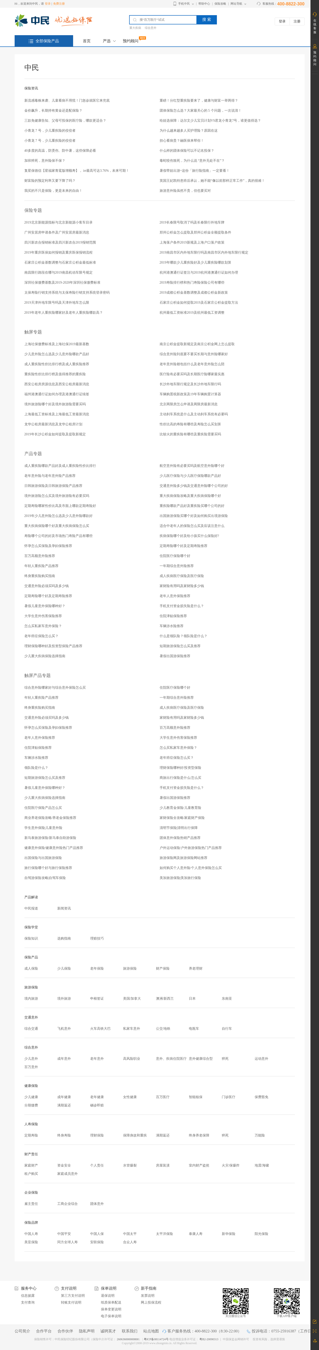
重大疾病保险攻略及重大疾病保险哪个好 (190, 496)
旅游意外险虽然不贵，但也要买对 (185, 191)
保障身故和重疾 (135, 1135)
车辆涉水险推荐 (172, 626)
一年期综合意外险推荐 (177, 566)
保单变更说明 (111, 1309)
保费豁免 (261, 1097)
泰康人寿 (196, 1234)
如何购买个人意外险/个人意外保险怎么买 (191, 868)
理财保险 (97, 1135)
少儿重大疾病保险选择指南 (44, 656)
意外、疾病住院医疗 (171, 1059)
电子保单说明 (111, 1316)
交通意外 (31, 1017)
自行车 (227, 1028)
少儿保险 (64, 968)
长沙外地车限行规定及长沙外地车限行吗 (190, 384)
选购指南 (64, 938)
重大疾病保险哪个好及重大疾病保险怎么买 (56, 526)
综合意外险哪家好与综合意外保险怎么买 (55, 687)
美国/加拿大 (132, 998)
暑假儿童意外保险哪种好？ (44, 606)
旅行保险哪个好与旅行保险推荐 (48, 868)
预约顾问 (130, 41)
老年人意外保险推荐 (175, 596)
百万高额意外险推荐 (39, 556)
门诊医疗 (228, 1097)
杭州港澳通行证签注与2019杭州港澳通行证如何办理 (199, 272)
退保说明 (108, 1295)
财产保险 (163, 968)
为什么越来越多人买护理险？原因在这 (189, 130)
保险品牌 (31, 1222)
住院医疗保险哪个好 (175, 556)
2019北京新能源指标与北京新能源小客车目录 (58, 222)
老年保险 (97, 968)
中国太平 (130, 1234)
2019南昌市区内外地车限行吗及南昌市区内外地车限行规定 (204, 252)
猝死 (225, 1059)
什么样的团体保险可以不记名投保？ (187, 150)
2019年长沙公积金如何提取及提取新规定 (55, 434)
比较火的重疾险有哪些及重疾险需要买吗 (190, 434)
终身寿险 (64, 1135)
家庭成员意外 (67, 1174)
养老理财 (196, 968)
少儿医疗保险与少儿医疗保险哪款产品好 (190, 476)
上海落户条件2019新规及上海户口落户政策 (192, 242)
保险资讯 (31, 88)
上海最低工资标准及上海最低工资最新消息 (56, 414)
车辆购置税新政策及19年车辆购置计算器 (190, 394)
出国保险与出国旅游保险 (43, 858)
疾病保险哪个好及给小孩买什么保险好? (189, 536)
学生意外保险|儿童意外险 (43, 828)
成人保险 (31, 968)
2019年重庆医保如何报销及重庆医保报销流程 (58, 252)
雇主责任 (31, 1204)
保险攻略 (220, 3)
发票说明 (148, 1295)
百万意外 (31, 1067)
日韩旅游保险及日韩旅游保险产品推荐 (53, 486)
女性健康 (130, 1097)
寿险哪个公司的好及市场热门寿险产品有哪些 (58, 536)
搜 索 (206, 19)
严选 (107, 41)
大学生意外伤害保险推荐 (43, 616)
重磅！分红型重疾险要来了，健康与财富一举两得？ (199, 100)
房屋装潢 (163, 1165)
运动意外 (261, 1059)
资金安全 (64, 1165)
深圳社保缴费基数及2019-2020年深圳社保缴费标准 (62, 282)
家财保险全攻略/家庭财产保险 (182, 818)
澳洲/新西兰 (165, 998)
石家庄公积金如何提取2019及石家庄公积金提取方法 (199, 302)
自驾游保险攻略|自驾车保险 (45, 878)
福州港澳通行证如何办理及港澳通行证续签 (56, 394)
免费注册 (59, 3)
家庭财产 (31, 1165)
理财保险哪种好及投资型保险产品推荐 (53, 646)
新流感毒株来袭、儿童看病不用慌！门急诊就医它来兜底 (67, 100)
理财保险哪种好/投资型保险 (181, 768)
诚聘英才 (108, 1331)
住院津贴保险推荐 (173, 616)
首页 (87, 41)
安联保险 (97, 1242)
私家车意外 (131, 1028)
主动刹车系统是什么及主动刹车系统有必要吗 (194, 414)
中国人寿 (31, 1234)
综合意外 (150, 28)
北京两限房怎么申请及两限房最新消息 (189, 404)
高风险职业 (131, 1059)
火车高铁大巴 (100, 1028)
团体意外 (97, 1204)
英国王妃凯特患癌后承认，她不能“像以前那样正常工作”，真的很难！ (212, 180)
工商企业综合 (67, 1204)
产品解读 (31, 897)
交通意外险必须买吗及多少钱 (46, 586)
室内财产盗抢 (199, 1165)
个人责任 (97, 1165)
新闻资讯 (64, 908)
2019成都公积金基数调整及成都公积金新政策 (194, 292)
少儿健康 (31, 1097)
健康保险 (31, 1086)
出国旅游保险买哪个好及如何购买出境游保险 (194, 516)
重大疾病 (135, 28)
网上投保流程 (151, 1302)
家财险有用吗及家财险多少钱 (182, 586)
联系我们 (129, 1331)
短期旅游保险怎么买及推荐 (180, 646)
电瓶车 (194, 1028)
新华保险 (228, 1234)
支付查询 (28, 1302)
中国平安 (64, 1234)
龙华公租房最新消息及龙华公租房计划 (53, 424)
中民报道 (31, 908)
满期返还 (64, 1105)
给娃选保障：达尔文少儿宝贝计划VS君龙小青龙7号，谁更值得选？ (210, 120)
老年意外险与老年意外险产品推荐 (50, 476)
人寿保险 (31, 1124)
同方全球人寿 (67, 1242)
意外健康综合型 (201, 1059)
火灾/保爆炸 (231, 1165)
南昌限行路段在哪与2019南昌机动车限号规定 (58, 272)
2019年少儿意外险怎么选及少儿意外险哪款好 (58, 516)
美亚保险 (31, 1242)
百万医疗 (163, 1097)
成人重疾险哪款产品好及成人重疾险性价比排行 (60, 466)
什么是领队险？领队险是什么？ (183, 636)
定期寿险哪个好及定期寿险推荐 (183, 546)
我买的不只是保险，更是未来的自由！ (53, 191)
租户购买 (31, 1174)
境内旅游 (31, 998)
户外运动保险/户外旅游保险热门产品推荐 (191, 848)
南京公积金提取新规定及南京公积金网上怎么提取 (197, 344)
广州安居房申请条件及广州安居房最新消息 (56, 232)
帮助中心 (204, 3)
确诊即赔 (97, 1105)
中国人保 (97, 1234)
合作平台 (44, 1331)
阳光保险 (261, 1234)
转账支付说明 (71, 1302)
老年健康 (97, 1097)
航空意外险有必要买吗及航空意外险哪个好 (192, 466)
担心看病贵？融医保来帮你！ (182, 140)
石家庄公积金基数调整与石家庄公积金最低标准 (60, 262)
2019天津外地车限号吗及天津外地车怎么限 (56, 302)
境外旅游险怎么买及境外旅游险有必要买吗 (56, 496)
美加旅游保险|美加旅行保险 (180, 878)
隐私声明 (87, 1331)
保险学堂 (31, 927)
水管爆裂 (130, 1165)
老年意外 (97, 1059)
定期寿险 (31, 1135)
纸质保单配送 (111, 1302)
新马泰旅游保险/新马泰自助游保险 (50, 838)
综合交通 (31, 1028)
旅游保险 (130, 968)
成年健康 (64, 1097)
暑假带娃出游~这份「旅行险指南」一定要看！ (195, 170)
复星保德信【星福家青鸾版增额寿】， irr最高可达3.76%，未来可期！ (76, 170)
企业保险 (31, 1192)
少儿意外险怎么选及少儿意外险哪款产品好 (56, 354)
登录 (48, 3)
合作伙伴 (65, 1331)
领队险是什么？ (36, 768)
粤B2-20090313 (208, 1339)
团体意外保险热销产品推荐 (180, 838)
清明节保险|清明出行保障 (179, 828)
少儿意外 (31, 1059)
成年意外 (64, 1059)
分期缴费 (31, 1105)
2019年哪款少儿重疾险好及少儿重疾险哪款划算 (195, 262)
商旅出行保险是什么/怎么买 (181, 778)
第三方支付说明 (73, 1295)
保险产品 (31, 957)
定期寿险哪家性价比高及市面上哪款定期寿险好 (60, 506)
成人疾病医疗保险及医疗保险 (182, 576)
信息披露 (28, 1295)
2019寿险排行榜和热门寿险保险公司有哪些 (192, 282)
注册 (297, 21)
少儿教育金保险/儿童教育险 (181, 808)
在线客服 (314, 26)
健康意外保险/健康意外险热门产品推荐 (53, 848)
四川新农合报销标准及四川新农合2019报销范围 (60, 242)
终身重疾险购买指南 (39, 576)
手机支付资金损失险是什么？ (182, 606)
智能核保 (196, 1097)
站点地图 (151, 1331)
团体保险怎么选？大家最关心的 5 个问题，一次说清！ (201, 110)
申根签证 (97, 998)
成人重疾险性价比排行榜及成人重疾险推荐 (56, 364)
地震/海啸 (262, 1165)
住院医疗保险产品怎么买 (43, 808)
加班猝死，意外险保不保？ (44, 160)
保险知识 (31, 938)
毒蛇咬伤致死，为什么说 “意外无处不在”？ (192, 160)
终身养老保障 (199, 1135)
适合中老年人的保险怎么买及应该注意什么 (192, 526)
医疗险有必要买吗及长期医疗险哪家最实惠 (192, 374)
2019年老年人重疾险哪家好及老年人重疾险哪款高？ (63, 312)
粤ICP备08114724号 (156, 1339)
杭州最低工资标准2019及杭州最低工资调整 (192, 312)
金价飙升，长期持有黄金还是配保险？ (53, 110)
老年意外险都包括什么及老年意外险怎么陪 (192, 364)
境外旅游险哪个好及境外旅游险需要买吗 (55, 404)
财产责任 (31, 1154)
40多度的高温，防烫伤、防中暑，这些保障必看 (60, 150)
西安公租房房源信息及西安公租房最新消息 (56, 384)
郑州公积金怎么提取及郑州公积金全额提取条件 (195, 232)
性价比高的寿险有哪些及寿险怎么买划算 (190, 424)
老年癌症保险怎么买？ (41, 636)
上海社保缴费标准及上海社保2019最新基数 (56, 344)
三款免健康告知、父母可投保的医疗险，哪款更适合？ (65, 120)
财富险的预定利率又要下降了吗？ (50, 180)
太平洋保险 (164, 1234)
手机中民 (184, 3)
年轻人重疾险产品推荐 (41, 566)
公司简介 (22, 1331)
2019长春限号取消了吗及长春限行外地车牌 (192, 222)
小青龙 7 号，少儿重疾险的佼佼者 (50, 130)
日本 (192, 998)
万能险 (260, 1135)
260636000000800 (128, 1339)
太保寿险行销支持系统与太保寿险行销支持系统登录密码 (67, 292)
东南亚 (227, 998)
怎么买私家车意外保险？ (43, 626)
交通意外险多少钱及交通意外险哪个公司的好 (194, 486)
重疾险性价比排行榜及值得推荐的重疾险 (55, 374)
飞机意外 (64, 1028)
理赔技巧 (97, 938)
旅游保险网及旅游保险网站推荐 (183, 858)
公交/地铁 (163, 1028)
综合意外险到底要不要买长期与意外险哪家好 (194, 354)
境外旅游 (64, 998)
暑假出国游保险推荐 (175, 656)
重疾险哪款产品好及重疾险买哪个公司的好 (192, 506)
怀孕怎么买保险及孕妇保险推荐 (48, 546)
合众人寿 (130, 1242)
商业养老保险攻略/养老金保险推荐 (50, 818)
